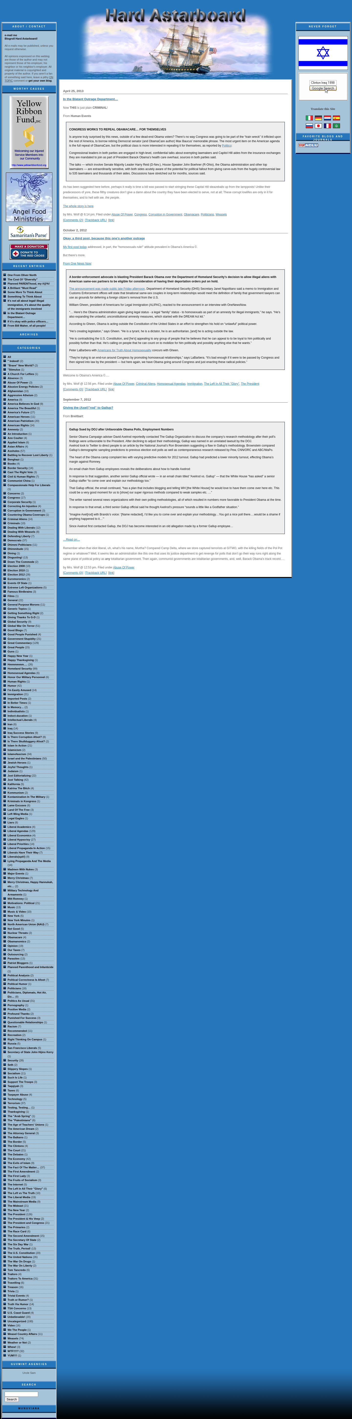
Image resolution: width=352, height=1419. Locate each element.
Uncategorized (17, 1321)
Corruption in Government (165, 214)
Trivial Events (16, 1295)
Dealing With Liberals (21, 527)
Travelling (14, 1282)
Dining (12, 553)
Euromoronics (17, 578)
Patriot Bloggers (18, 962)
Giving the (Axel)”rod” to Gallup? (88, 407)
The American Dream (21, 1128)
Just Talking (15, 779)
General (13, 600)
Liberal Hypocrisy (19, 839)
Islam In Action (17, 745)
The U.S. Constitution (21, 1252)
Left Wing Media (18, 813)
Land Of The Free (19, 809)
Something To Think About (25, 296)
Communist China (19, 480)
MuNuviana (29, 1408)
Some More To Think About (25, 292)
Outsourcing (15, 954)
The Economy (16, 1158)
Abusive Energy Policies (23, 386)
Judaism (13, 771)
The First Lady (17, 1175)
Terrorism (14, 1103)
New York (14, 915)
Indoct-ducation (18, 715)
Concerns (14, 493)
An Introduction (18, 433)
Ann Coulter (15, 438)
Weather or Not (17, 1342)
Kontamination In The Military (26, 796)
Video (11, 1325)
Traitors (12, 1274)
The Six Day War (18, 1244)
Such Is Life (15, 1077)
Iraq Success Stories (21, 732)
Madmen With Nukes (21, 869)
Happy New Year (18, 655)
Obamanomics (17, 941)
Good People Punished (22, 634)
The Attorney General (21, 1133)
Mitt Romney (16, 898)
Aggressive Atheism (20, 395)
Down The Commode (21, 561)
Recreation (15, 1035)
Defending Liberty (19, 536)
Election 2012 (16, 574)
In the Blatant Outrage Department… (90, 99)
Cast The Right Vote (20, 472)
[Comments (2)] (73, 220)
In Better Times (17, 702)
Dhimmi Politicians (20, 544)
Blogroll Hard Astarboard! (21, 38)
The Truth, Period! (19, 1248)
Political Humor (17, 983)
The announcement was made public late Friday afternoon (107, 288)
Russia (12, 1043)
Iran (10, 724)
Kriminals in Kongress (22, 801)
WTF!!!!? (13, 1351)
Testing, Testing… (19, 1107)
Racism (12, 1026)
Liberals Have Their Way (23, 852)
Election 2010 (16, 570)
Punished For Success (22, 1017)
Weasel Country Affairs (22, 1334)
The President (250, 383)
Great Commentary (20, 642)
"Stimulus (14, 369)
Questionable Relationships (25, 1022)
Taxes (11, 1090)
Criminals (14, 523)
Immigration (195, 383)
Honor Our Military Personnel (26, 677)
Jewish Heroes (17, 762)
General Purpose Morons (24, 604)
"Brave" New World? (21, 365)
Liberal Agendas (18, 831)
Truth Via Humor (18, 1304)
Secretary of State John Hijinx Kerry (31, 1052)
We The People (17, 1329)
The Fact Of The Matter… (23, 1167)
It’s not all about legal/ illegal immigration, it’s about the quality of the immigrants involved (29, 304)
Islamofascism (17, 754)
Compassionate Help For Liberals (29, 485)
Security (13, 1060)
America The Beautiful (22, 408)
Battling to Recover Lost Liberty (28, 455)
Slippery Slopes (18, 1068)
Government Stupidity (22, 638)
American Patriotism (21, 420)
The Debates (15, 1154)
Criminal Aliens (145, 383)
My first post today (75, 247)
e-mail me (11, 35)
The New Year (16, 1210)
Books (12, 463)
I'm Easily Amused (19, 690)
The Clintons (16, 1145)
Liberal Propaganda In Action (26, 848)
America (13, 399)
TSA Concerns (17, 1308)
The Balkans (15, 1137)
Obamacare (191, 214)
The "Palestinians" (19, 1120)
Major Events (16, 873)
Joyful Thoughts (18, 767)
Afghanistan (15, 391)
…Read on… (71, 539)
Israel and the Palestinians (24, 758)
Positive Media (17, 1009)
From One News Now (77, 263)
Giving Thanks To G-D (22, 617)
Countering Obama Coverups (26, 514)
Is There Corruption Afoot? (25, 737)
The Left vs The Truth (21, 1193)
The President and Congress (26, 1222)
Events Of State (17, 583)
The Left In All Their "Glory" (221, 383)
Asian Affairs (16, 446)
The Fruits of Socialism (22, 1180)
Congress (140, 214)
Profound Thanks (19, 1013)
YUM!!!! (12, 1355)
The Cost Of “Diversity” (23, 279)
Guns (11, 651)
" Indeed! (13, 361)
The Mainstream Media (22, 1201)
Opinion (13, 945)
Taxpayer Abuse (18, 1094)
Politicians (207, 214)
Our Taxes (14, 950)
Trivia (11, 1291)
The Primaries (16, 1227)
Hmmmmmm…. (17, 664)
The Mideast (15, 1205)
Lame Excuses (17, 805)
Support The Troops (20, 1081)
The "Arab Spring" (19, 1116)
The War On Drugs (19, 1261)
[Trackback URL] (96, 220)
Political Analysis (19, 975)
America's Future (18, 412)
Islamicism (14, 749)
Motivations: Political (21, 903)
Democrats (15, 540)
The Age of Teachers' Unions (26, 1124)
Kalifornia (14, 784)
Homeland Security (20, 668)
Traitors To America (20, 1278)
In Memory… (16, 707)
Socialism (14, 1073)
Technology (15, 1099)
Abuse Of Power (122, 214)
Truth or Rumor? (18, 1299)
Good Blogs (15, 630)
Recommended (17, 1030)
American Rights (18, 425)
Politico (226, 145)
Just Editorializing (19, 775)
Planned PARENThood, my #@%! (29, 283)
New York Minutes (19, 920)
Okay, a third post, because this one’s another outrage (104, 238)
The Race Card (17, 1231)
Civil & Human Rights (21, 476)
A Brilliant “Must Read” (22, 288)
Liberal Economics (20, 835)
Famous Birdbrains (20, 591)
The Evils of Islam (19, 1163)
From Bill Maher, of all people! (27, 325)
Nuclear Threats (18, 932)
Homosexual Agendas (171, 383)
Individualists (16, 711)
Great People (16, 647)
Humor (12, 685)
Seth (10, 1064)
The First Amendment (21, 1171)
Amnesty (13, 429)
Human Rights (17, 681)
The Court (14, 1150)
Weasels (221, 214)
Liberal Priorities (18, 844)
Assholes (14, 450)
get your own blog (40, 80)
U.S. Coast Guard (19, 1312)
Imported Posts (17, 698)
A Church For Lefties (21, 374)
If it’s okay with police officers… (28, 321)
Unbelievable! (16, 1316)
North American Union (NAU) (26, 924)
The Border (15, 1141)
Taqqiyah (13, 1086)
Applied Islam (16, 442)
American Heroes (19, 416)
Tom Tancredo (17, 1270)
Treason (13, 1287)
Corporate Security (20, 502)
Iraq (10, 728)
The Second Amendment (23, 1235)
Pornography (16, 1005)
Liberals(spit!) (16, 856)
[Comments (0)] (73, 389)
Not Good (14, 928)
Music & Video (17, 911)
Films (11, 596)
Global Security (17, 621)
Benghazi (14, 459)
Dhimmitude (15, 548)
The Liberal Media (19, 1197)
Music (11, 907)
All (9, 356)
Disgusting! (15, 557)
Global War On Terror (21, 625)
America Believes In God (23, 403)
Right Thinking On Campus (25, 1039)
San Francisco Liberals (22, 1047)
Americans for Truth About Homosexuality (124, 350)
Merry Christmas (18, 877)
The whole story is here (78, 206)
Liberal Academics (19, 826)
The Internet (15, 1184)
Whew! (12, 1346)
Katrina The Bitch (19, 788)
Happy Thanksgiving (21, 660)
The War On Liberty (20, 1265)
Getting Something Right (23, 613)
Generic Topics (17, 608)
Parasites (14, 958)
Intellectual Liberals (20, 719)
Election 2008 (16, 566)
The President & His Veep (24, 1218)
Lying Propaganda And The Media (29, 861)
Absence (13, 378)
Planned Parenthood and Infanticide (31, 967)
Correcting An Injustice (22, 506)
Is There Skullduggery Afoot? (26, 741)
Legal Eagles (16, 818)
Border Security (18, 468)
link (111, 220)
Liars (11, 822)
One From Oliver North (22, 275)
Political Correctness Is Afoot (26, 979)
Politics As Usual (18, 1000)
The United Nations (20, 1257)
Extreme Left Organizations (25, 587)
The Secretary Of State (22, 1239)
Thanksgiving (16, 1111)
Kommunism (16, 792)
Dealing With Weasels (21, 531)
